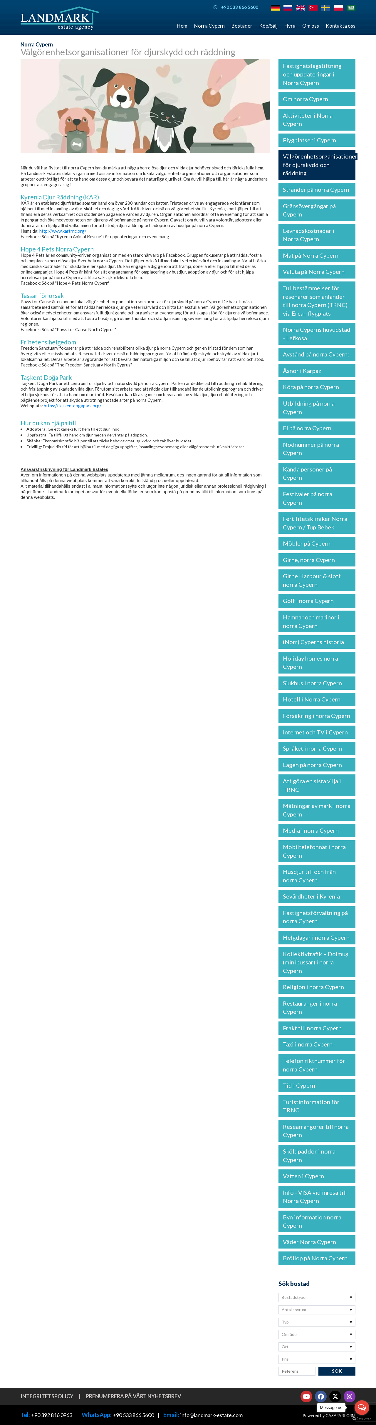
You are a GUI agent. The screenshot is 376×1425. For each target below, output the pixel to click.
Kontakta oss (340, 26)
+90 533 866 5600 (133, 1415)
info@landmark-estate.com (211, 1415)
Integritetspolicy (47, 1396)
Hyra (290, 26)
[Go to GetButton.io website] (361, 1419)
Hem (182, 26)
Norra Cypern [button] (209, 26)
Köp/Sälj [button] (268, 26)
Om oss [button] (310, 26)
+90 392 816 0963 (51, 1415)
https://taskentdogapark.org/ (72, 405)
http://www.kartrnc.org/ (62, 231)
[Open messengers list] (362, 1407)
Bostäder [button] (241, 26)
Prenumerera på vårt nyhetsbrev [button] (133, 1396)
